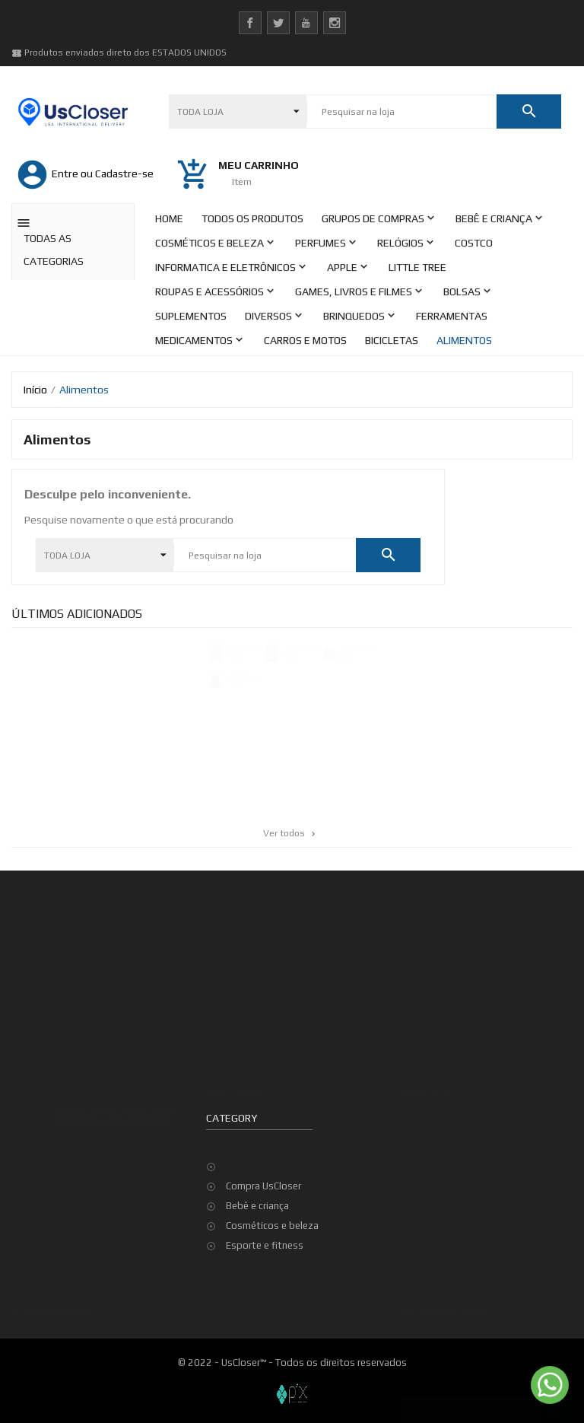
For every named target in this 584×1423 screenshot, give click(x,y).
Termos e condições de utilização (105, 1352)
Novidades (444, 1153)
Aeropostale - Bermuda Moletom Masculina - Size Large (241, 651)
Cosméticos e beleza (272, 1225)
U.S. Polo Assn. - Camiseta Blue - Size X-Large (241, 681)
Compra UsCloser (263, 1186)
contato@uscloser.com (93, 1208)
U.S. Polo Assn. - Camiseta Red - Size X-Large (366, 651)
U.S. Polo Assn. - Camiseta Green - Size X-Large (302, 651)
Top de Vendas (454, 1173)
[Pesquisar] (401, 112)
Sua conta (234, 1086)
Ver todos (290, 833)
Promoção (443, 1133)
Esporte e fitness (264, 1245)
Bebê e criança (257, 1205)
